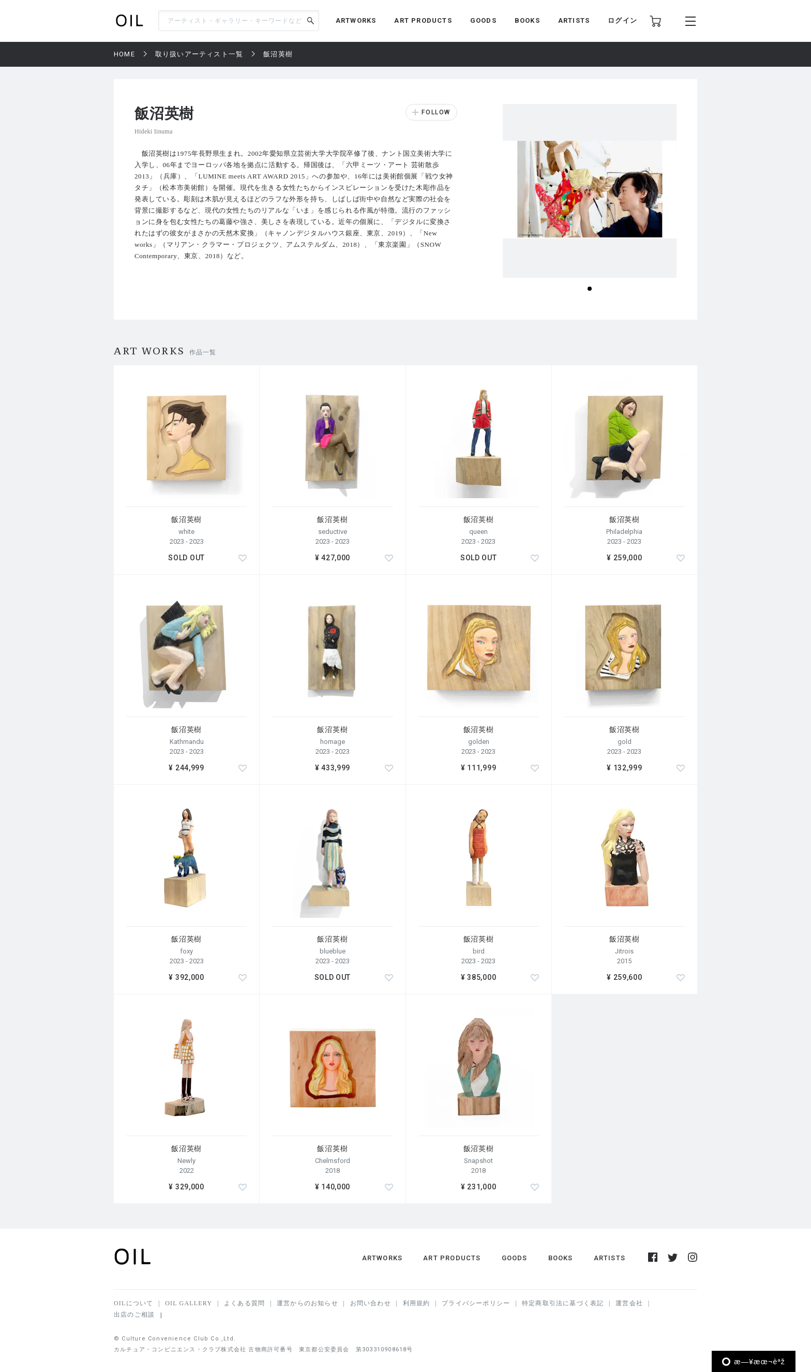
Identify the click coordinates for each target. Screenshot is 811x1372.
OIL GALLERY (188, 1303)
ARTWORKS (356, 20)
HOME (124, 54)
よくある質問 (244, 1303)
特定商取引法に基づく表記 (563, 1303)
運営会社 (629, 1303)
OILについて (133, 1303)
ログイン (622, 20)
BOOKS (527, 20)
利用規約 (416, 1303)
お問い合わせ (370, 1303)
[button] (590, 289)
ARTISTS (574, 20)
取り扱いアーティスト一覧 (199, 54)
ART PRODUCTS (423, 20)
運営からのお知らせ (307, 1303)
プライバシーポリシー (476, 1303)
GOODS (483, 20)
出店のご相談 (134, 1314)
